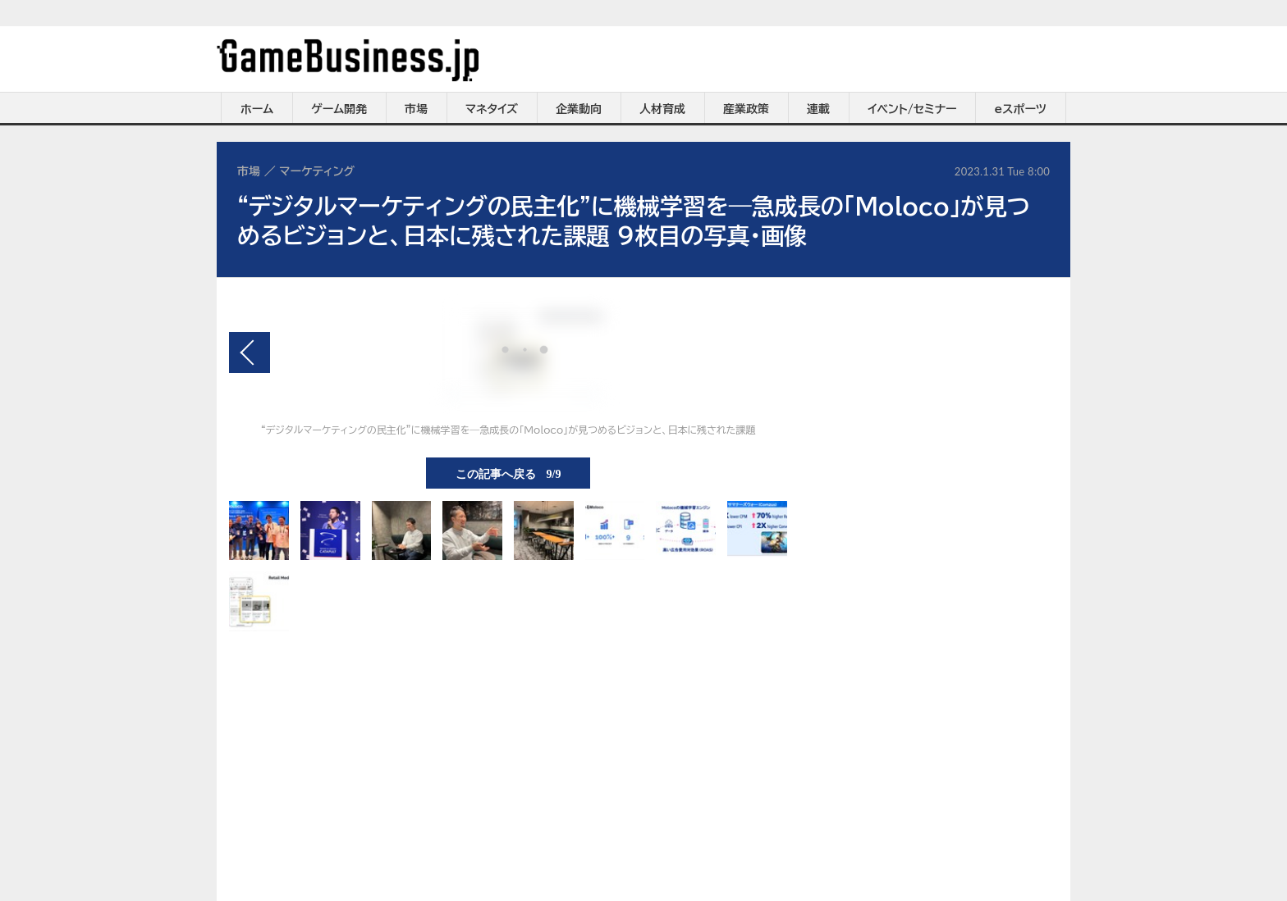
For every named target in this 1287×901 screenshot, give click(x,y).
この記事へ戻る (508, 473)
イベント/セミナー (912, 109)
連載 (818, 109)
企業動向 (579, 109)
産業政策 (746, 109)
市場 (416, 109)
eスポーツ (1021, 109)
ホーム (256, 109)
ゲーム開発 (339, 109)
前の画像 (249, 352)
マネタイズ (491, 109)
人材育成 (662, 109)
